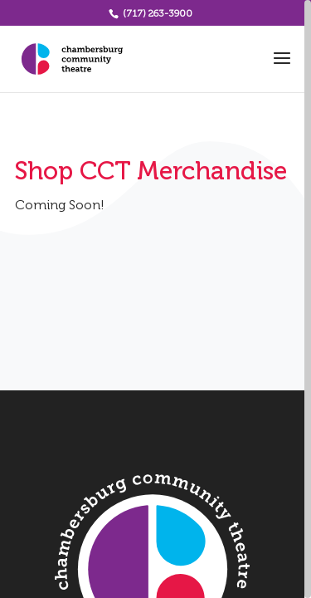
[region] (155, 299)
